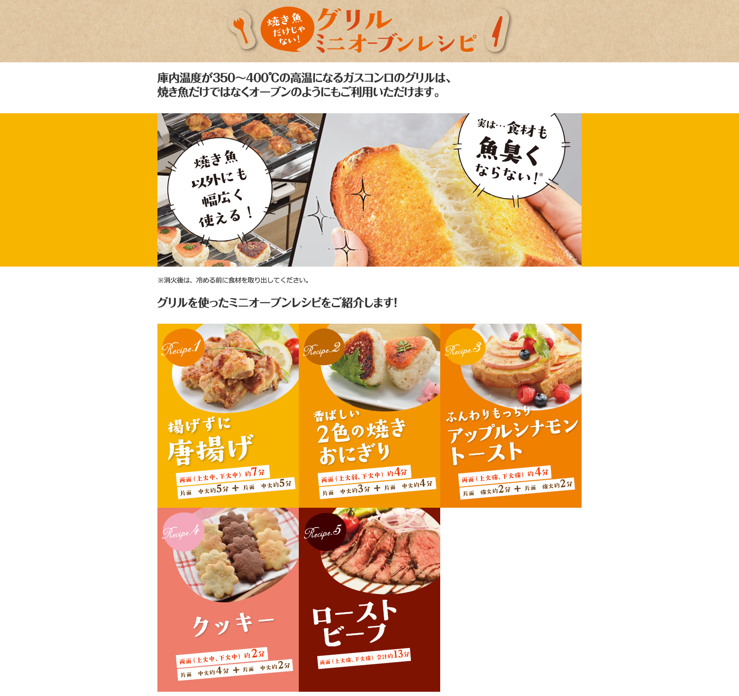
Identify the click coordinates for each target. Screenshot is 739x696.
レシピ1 (228, 416)
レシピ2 (369, 416)
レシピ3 (511, 416)
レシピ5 (369, 600)
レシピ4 (228, 600)
